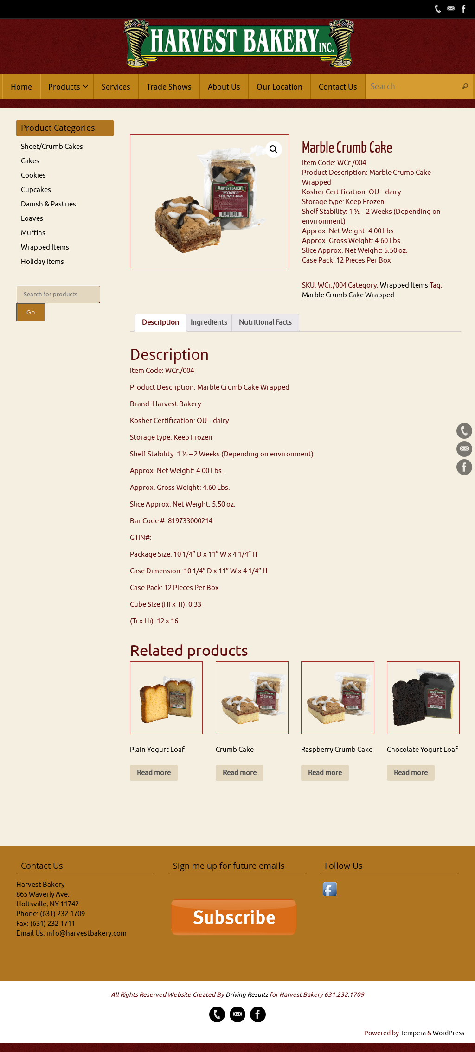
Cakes (30, 161)
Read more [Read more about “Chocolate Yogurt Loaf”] (411, 773)
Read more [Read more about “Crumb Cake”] (240, 773)
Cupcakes (36, 190)
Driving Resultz (246, 995)
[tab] (160, 323)
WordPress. (449, 1033)
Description (160, 322)
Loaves (32, 218)
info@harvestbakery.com (86, 933)
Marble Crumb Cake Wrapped (348, 295)
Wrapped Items (404, 285)
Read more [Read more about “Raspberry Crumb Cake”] (325, 773)
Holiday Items (42, 261)
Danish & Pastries (48, 204)
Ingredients (209, 322)
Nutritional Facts (265, 322)
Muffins (33, 233)
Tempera (413, 1033)
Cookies (33, 175)
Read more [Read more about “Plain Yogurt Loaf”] (154, 773)
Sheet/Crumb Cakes (52, 146)
